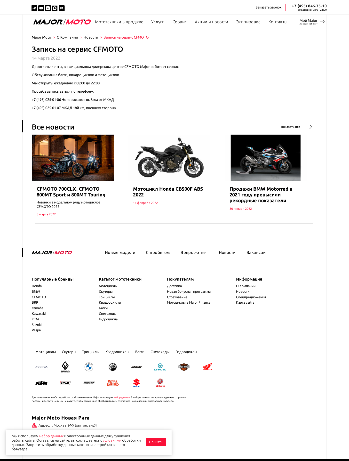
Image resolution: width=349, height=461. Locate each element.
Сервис (180, 21)
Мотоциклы (108, 291)
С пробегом (158, 257)
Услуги (158, 21)
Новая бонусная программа (189, 297)
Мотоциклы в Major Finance (189, 308)
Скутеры (106, 297)
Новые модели (120, 257)
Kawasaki (39, 319)
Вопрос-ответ (194, 257)
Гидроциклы (109, 324)
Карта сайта (245, 308)
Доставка (174, 291)
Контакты (278, 21)
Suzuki (37, 330)
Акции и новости (211, 21)
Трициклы (107, 302)
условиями (112, 440)
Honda (37, 291)
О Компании (67, 37)
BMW (36, 297)
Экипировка (248, 21)
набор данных (122, 402)
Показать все (287, 127)
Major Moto (41, 37)
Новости (91, 37)
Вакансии (256, 257)
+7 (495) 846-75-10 (309, 6)
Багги (103, 313)
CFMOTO (39, 302)
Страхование (177, 302)
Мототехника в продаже (119, 21)
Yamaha (37, 313)
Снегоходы (108, 319)
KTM (35, 324)
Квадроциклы (110, 308)
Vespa (36, 336)
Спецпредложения (251, 302)
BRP (35, 308)
